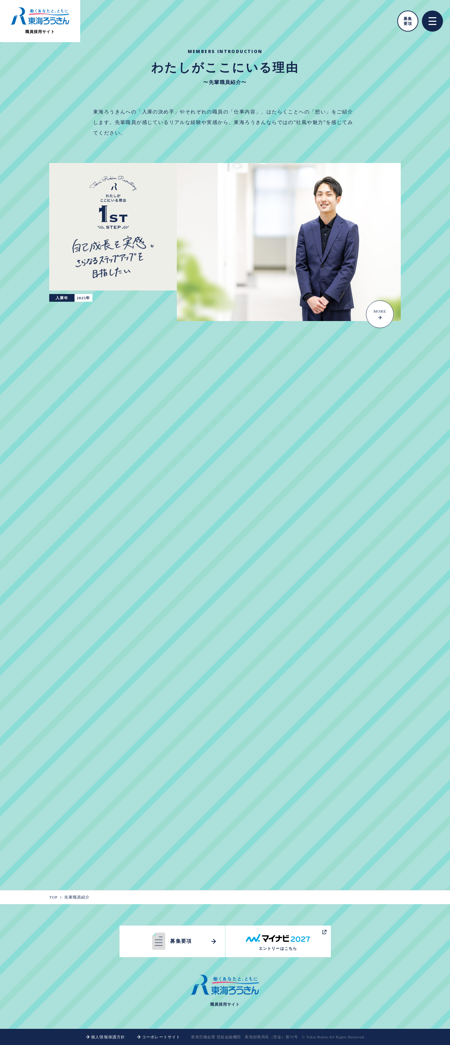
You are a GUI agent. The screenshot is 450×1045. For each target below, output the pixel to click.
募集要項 (408, 21)
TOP (56, 897)
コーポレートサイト (158, 1037)
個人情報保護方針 (105, 1037)
